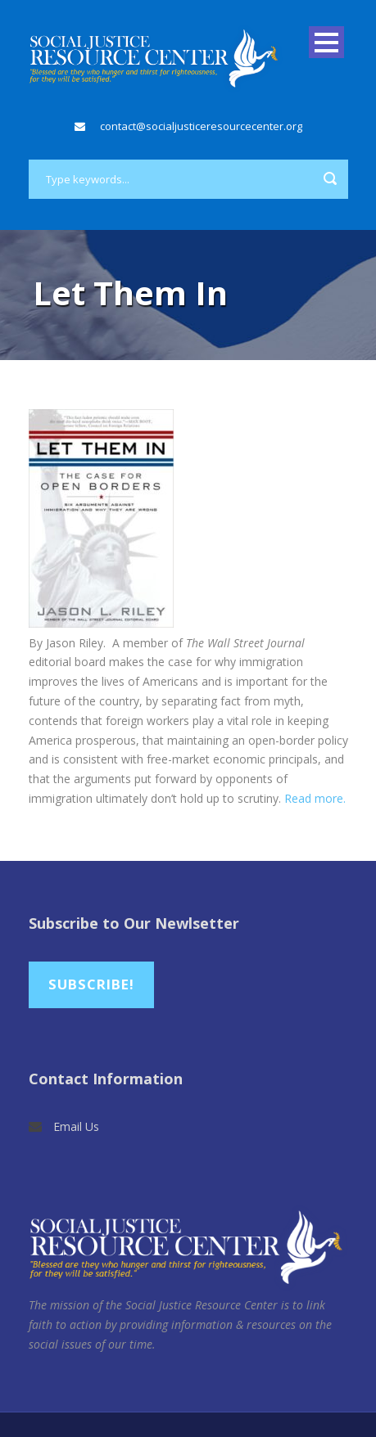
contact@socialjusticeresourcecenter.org (201, 126)
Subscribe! (91, 984)
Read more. (315, 798)
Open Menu (326, 42)
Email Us (76, 1126)
